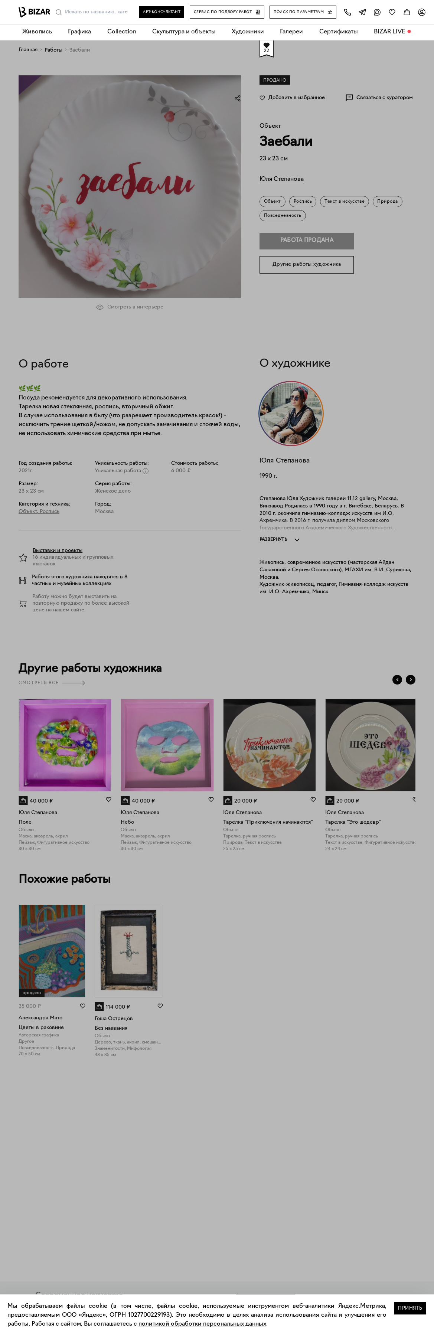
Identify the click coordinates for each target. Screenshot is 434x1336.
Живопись (37, 32)
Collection (121, 32)
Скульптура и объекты (184, 32)
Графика (79, 32)
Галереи (291, 32)
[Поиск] (59, 12)
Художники (248, 32)
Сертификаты (338, 32)
